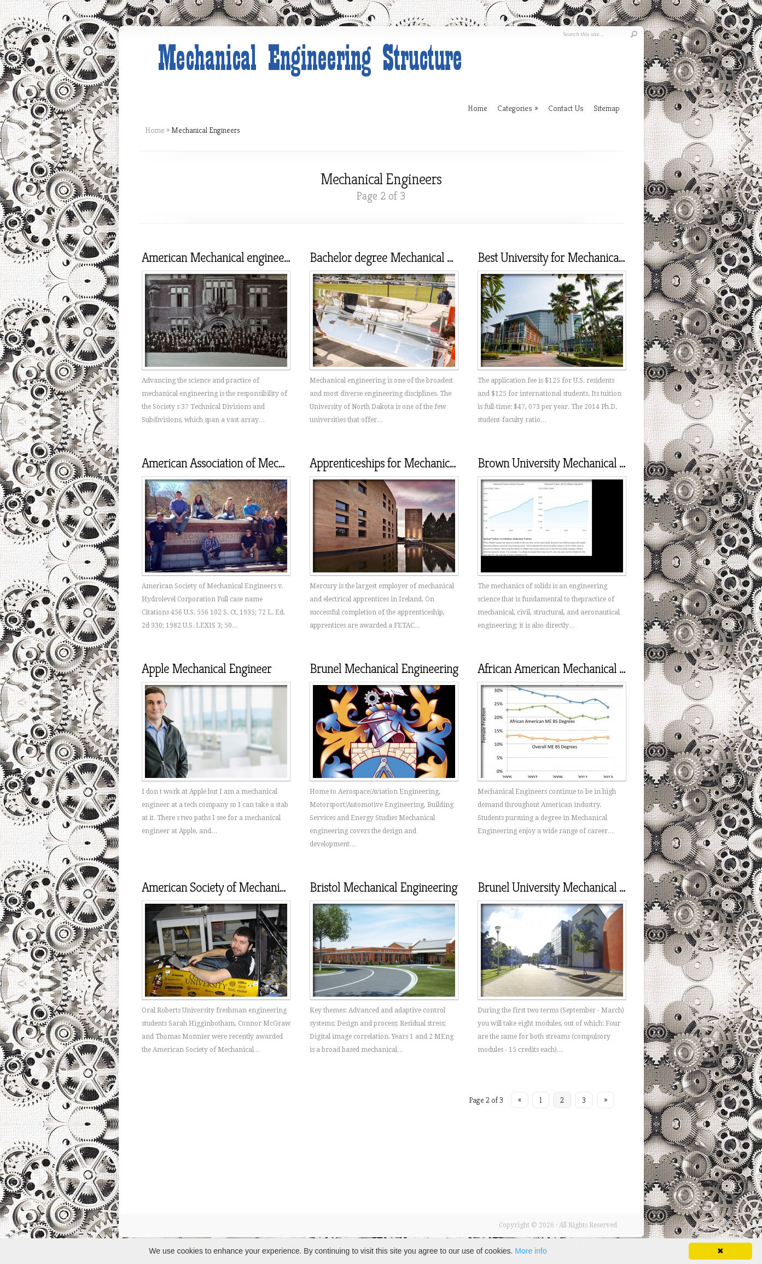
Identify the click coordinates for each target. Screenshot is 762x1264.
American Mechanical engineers (217, 257)
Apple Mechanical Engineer (206, 668)
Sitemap (607, 108)
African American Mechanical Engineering (577, 668)
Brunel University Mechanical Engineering (577, 887)
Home (155, 130)
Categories (517, 108)
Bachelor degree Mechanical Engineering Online (424, 257)
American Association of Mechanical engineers (251, 463)
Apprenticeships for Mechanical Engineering (414, 463)
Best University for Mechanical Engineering (580, 257)
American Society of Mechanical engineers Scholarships (272, 887)
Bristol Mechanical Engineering (383, 887)
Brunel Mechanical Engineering (384, 668)
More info (530, 1251)
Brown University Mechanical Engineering (577, 463)
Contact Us (566, 108)
